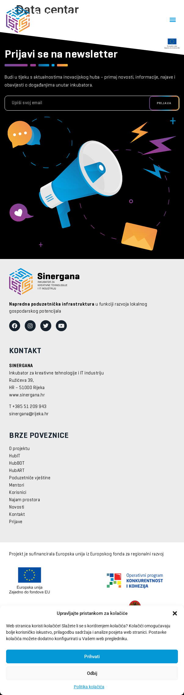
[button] (175, 613)
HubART (16, 471)
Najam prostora (24, 500)
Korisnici (18, 493)
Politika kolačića (89, 686)
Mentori (16, 485)
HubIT (14, 456)
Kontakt (17, 514)
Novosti (16, 507)
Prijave (16, 522)
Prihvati (92, 656)
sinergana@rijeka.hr (29, 414)
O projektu (19, 449)
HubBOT (16, 463)
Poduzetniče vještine (29, 478)
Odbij (92, 673)
